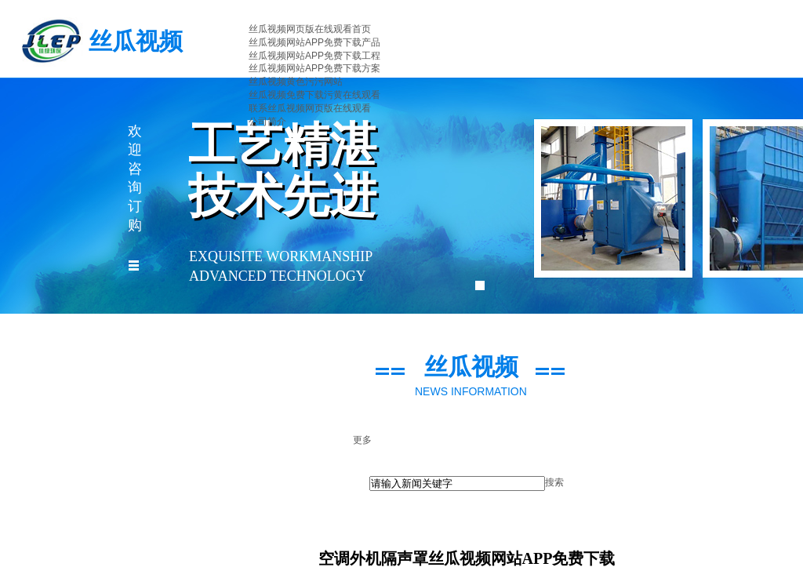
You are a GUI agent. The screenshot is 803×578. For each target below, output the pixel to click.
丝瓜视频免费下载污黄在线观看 (314, 94)
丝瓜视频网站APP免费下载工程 (314, 55)
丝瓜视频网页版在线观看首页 (310, 29)
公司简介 (267, 121)
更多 (362, 439)
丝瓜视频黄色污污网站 (296, 81)
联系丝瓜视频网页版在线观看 (310, 108)
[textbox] (457, 483)
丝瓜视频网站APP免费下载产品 (314, 42)
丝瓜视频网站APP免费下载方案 (314, 68)
